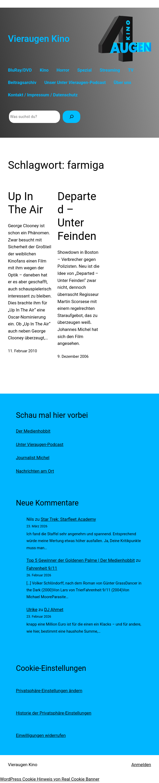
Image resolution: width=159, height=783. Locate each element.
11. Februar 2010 (22, 351)
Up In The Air (25, 203)
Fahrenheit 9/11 (41, 568)
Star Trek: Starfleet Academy (68, 519)
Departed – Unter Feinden (76, 216)
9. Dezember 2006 (72, 356)
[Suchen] (71, 117)
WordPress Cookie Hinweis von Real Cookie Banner (50, 779)
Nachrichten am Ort (35, 471)
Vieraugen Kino (38, 38)
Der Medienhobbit (33, 431)
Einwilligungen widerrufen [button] (41, 735)
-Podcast (39, 444)
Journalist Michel (32, 457)
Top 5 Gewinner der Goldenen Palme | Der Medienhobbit (80, 560)
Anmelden (141, 764)
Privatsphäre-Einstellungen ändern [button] (49, 690)
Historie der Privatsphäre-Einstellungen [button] (53, 713)
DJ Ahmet (53, 609)
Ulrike (31, 609)
